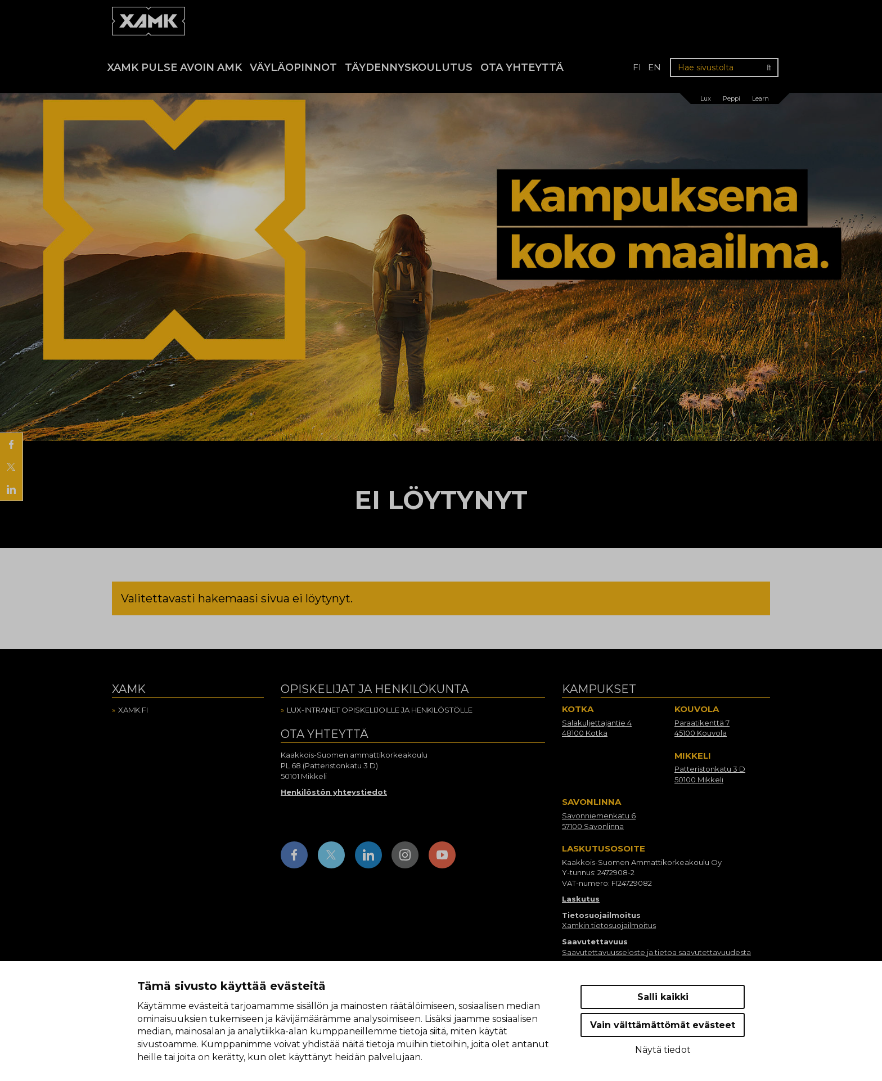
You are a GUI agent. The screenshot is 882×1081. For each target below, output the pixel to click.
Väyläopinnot (293, 67)
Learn (760, 98)
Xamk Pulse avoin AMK (174, 67)
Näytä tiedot (663, 1049)
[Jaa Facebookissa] (11, 444)
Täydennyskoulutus (408, 67)
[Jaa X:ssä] (11, 467)
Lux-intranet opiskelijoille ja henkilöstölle (379, 709)
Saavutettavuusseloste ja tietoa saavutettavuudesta (656, 952)
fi (637, 67)
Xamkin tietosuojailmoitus (609, 925)
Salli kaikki (662, 997)
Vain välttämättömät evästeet (662, 1025)
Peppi (731, 98)
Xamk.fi (133, 709)
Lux (705, 98)
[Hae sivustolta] (724, 67)
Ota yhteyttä (522, 67)
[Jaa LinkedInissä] (11, 489)
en (654, 67)
